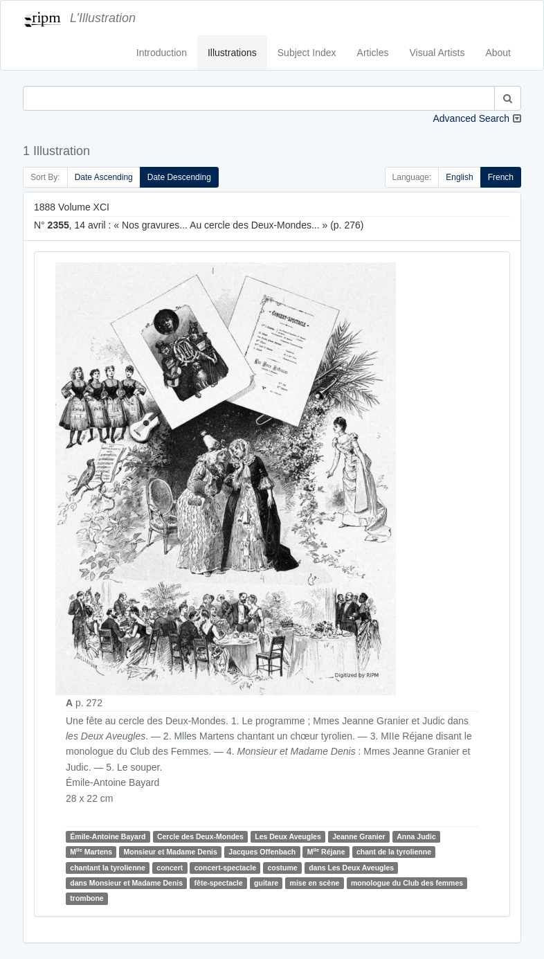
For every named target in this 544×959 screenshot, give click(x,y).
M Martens (91, 851)
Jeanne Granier (358, 836)
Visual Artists (437, 52)
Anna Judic (416, 836)
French (501, 177)
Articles (373, 52)
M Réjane (326, 851)
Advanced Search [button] (471, 118)
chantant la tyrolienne (107, 867)
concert (169, 867)
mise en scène (315, 883)
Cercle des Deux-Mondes (200, 836)
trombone (86, 898)
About (498, 52)
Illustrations (232, 52)
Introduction (161, 52)
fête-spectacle (218, 883)
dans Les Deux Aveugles (351, 867)
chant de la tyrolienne (393, 852)
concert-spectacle (225, 867)
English (459, 177)
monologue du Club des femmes (407, 883)
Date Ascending (104, 177)
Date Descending (179, 177)
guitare (266, 883)
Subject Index (307, 52)
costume (283, 867)
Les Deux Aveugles (288, 836)
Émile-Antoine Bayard (107, 836)
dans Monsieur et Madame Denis (126, 883)
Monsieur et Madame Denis (170, 852)
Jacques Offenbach (262, 852)
